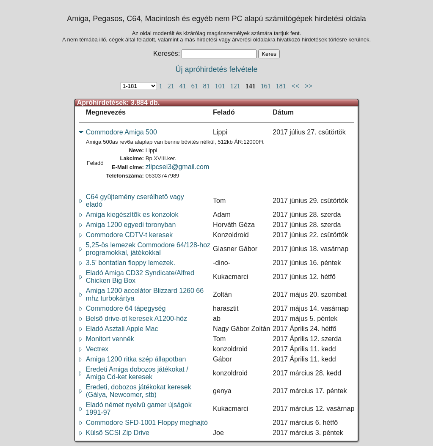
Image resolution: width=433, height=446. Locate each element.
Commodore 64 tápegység (126, 308)
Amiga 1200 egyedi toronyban (131, 224)
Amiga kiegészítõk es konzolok (132, 214)
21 (172, 86)
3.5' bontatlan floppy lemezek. (130, 262)
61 (195, 86)
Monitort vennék (110, 338)
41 (183, 86)
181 (282, 86)
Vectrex (97, 349)
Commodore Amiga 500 (121, 132)
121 (236, 86)
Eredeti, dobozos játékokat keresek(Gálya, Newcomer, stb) (138, 390)
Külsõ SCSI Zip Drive (117, 432)
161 (267, 86)
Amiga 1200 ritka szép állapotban (136, 359)
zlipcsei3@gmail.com (178, 166)
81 (207, 86)
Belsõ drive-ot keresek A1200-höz (136, 318)
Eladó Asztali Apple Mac (122, 328)
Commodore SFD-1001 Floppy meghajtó (147, 422)
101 (221, 86)
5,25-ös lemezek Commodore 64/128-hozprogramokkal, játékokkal (148, 248)
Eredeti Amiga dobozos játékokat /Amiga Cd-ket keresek (137, 373)
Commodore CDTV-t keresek (129, 234)
